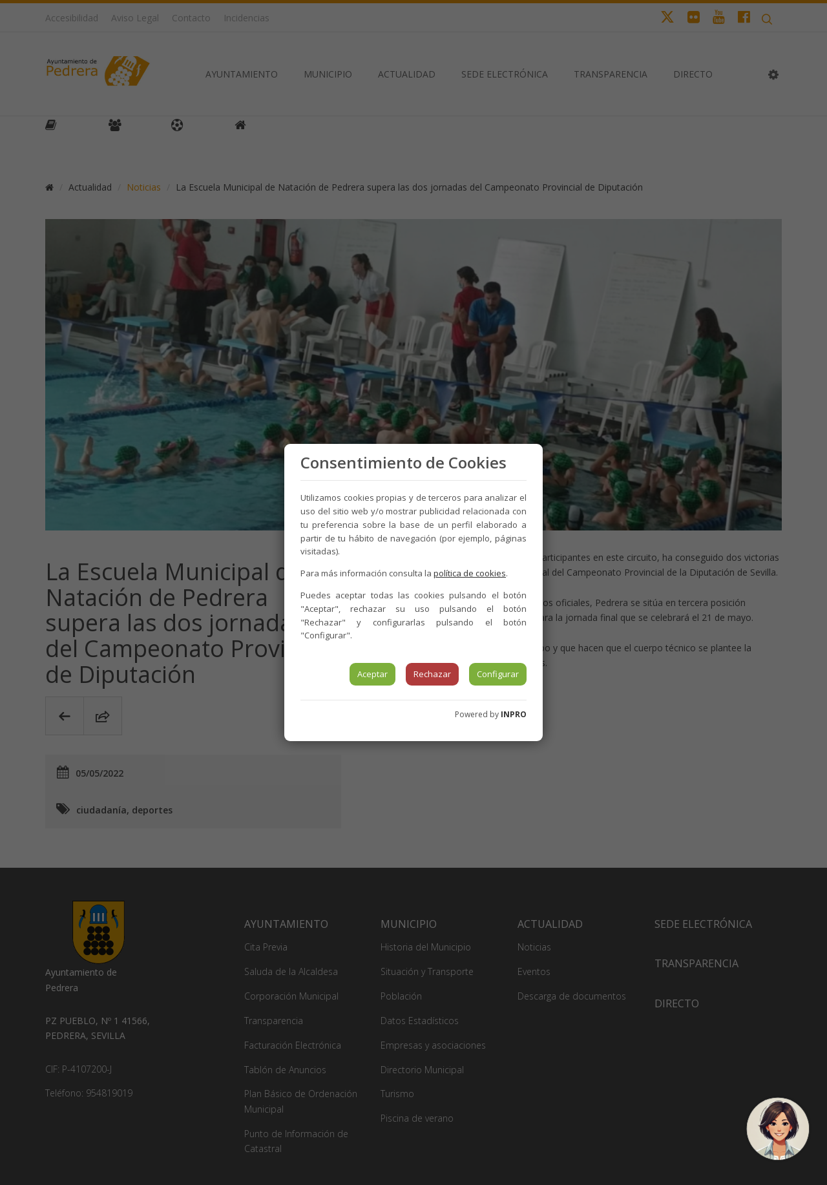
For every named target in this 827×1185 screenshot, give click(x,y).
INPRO (514, 714)
